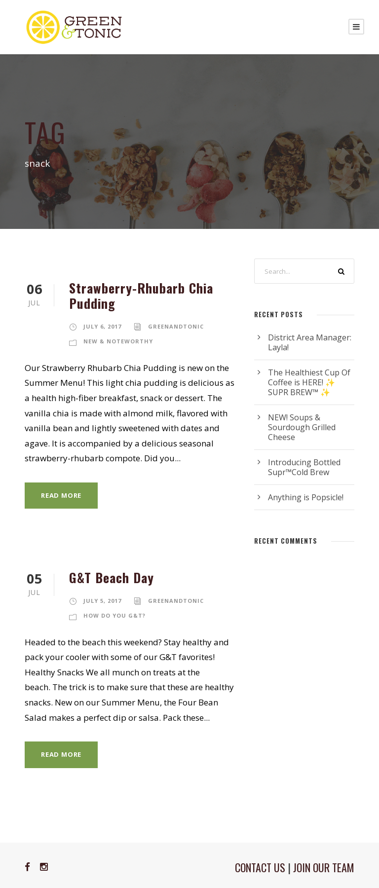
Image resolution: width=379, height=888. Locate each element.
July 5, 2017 (102, 600)
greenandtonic (176, 326)
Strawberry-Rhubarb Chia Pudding (141, 295)
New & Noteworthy (118, 341)
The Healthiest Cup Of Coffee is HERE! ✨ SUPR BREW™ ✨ (309, 382)
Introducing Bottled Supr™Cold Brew (304, 467)
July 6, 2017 (102, 326)
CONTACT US (260, 867)
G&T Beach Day (111, 577)
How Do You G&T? (114, 615)
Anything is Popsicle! (305, 497)
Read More (61, 495)
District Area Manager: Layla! (309, 342)
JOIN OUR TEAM (323, 867)
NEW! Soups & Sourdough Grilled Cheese (302, 427)
